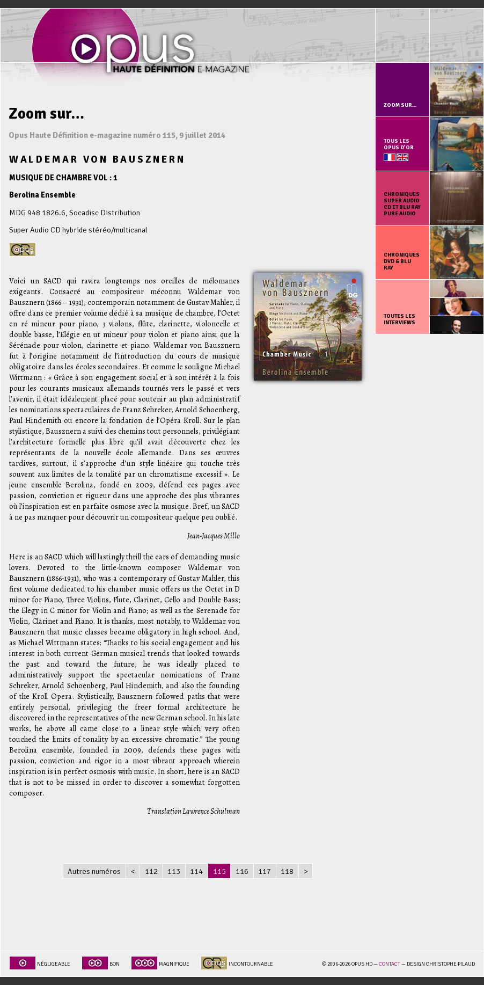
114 (196, 871)
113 (173, 871)
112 (151, 871)
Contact (389, 964)
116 (242, 871)
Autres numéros (94, 871)
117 (264, 871)
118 (287, 871)
